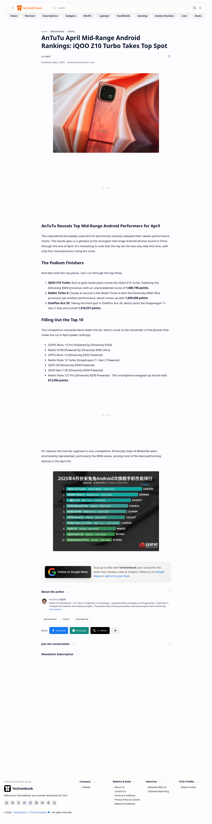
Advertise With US (157, 792)
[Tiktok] (30, 807)
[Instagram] (12, 807)
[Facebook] (6, 807)
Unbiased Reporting (158, 796)
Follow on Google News (68, 577)
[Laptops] (104, 20)
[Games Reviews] (164, 20)
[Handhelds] (123, 20)
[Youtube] (24, 807)
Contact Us (120, 796)
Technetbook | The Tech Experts (31, 817)
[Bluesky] (42, 807)
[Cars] (184, 20)
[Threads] (48, 807)
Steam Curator (188, 792)
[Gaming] (142, 20)
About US (119, 792)
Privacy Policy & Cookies (127, 804)
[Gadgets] (71, 20)
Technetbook (55, 614)
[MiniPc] (87, 20)
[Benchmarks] (50, 624)
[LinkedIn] (54, 807)
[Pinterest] (36, 807)
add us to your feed (117, 581)
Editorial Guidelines (125, 808)
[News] (14, 20)
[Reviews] (30, 20)
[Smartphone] (50, 20)
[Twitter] (18, 807)
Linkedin (85, 792)
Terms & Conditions (125, 800)
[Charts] (66, 624)
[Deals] (198, 20)
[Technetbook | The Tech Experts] (29, 7)
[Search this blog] (74, 8)
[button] (12, 7)
